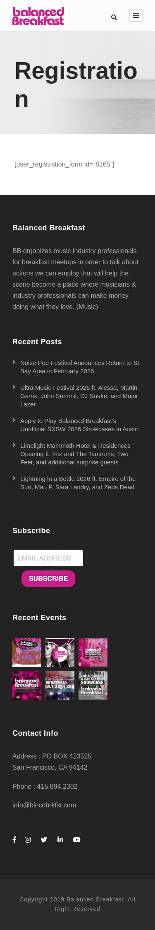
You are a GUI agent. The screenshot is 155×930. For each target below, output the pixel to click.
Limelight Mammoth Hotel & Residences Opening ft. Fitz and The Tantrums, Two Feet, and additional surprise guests (75, 454)
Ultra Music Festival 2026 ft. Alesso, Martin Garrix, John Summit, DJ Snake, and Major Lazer (79, 396)
